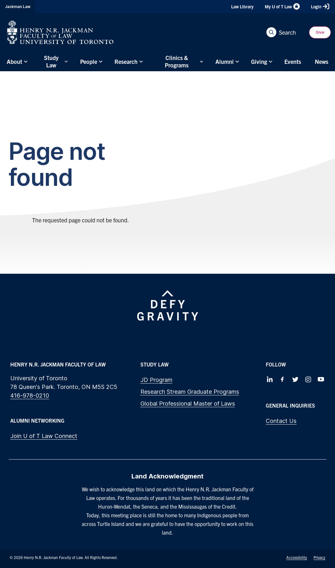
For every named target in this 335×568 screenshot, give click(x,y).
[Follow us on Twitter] (295, 379)
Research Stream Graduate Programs (189, 391)
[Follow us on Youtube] (320, 379)
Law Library (242, 6)
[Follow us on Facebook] (282, 379)
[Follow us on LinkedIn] (269, 379)
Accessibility (296, 557)
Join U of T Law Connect (43, 436)
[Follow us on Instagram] (308, 379)
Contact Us (281, 420)
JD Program (156, 379)
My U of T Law (282, 6)
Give (320, 32)
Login (320, 6)
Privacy (319, 557)
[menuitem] (16, 61)
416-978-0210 (29, 395)
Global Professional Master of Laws (187, 403)
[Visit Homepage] (60, 32)
